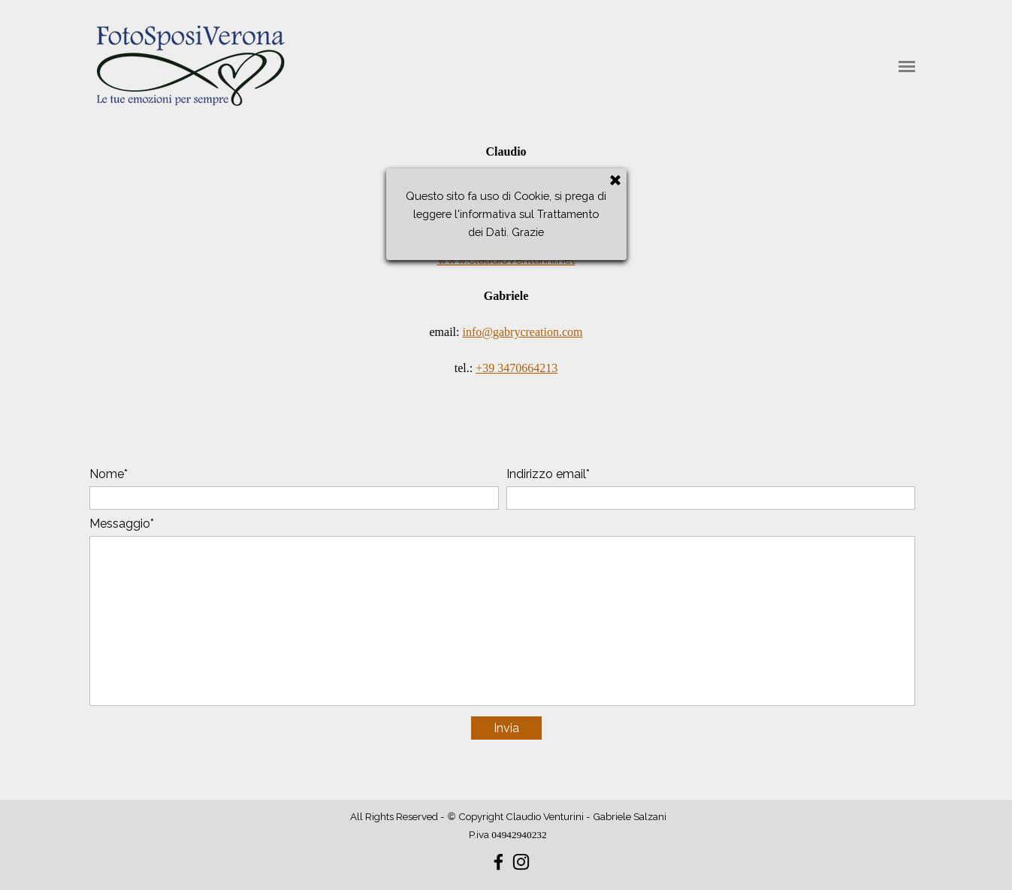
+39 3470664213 (516, 368)
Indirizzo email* (548, 474)
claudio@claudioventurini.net (522, 187)
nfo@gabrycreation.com (524, 331)
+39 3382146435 (516, 223)
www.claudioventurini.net (506, 260)
